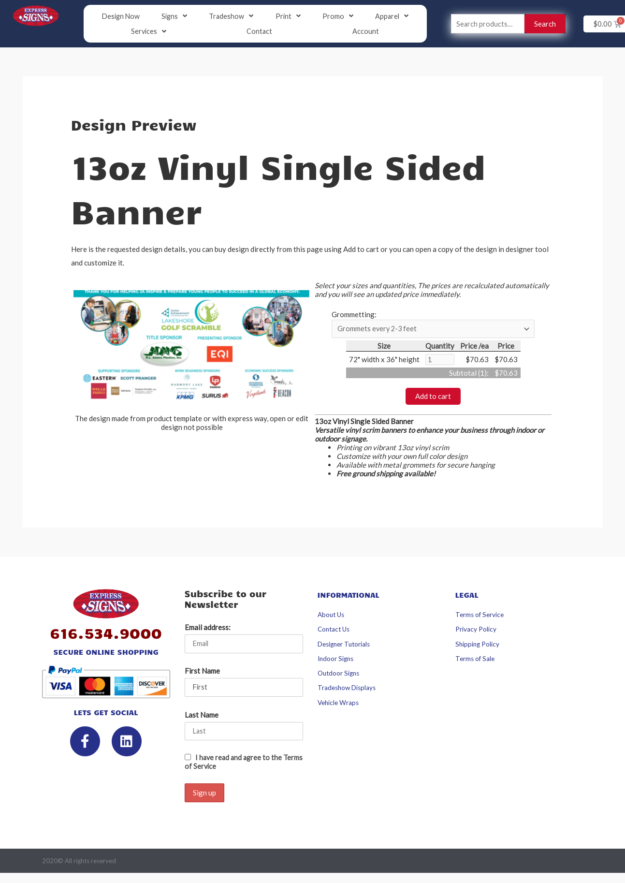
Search (545, 24)
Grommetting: (354, 315)
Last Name (201, 717)
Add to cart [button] (433, 398)
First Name (202, 673)
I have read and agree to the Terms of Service (235, 765)
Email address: (208, 629)
